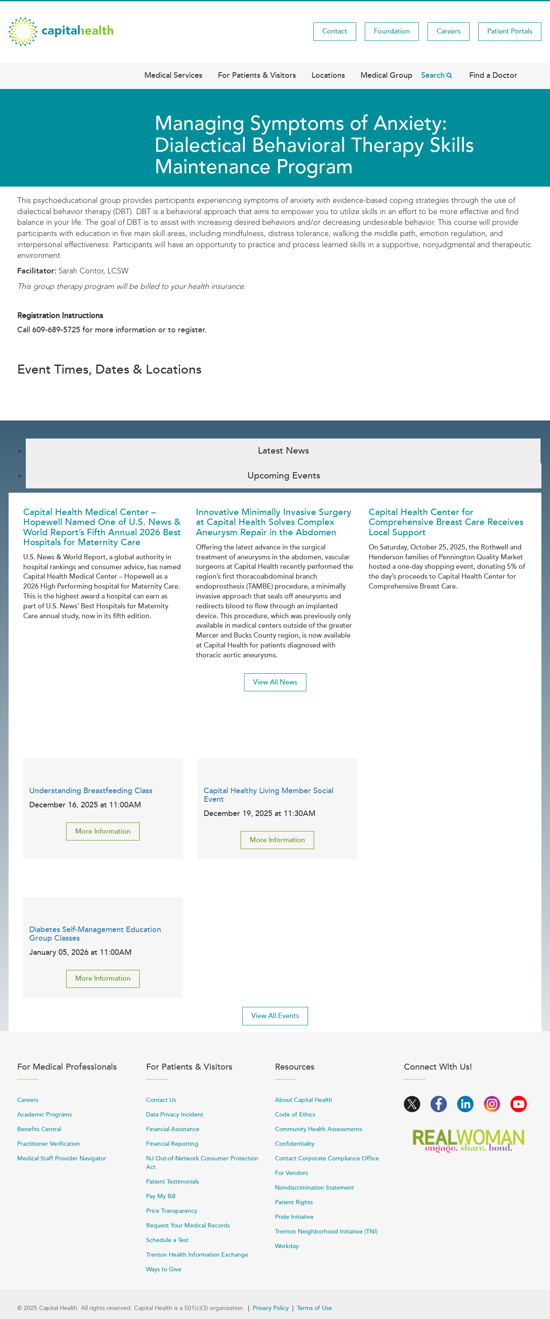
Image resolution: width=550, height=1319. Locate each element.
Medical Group (386, 75)
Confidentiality (295, 1143)
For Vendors (291, 1173)
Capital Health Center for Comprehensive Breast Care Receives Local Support (446, 522)
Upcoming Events (284, 475)
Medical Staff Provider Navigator (61, 1158)
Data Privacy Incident (174, 1114)
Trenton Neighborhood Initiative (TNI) (326, 1231)
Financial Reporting (172, 1143)
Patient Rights (294, 1202)
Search (433, 75)
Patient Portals (509, 31)
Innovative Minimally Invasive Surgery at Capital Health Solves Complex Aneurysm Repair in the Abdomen (273, 522)
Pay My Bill (160, 1196)
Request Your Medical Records (188, 1225)
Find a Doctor (493, 75)
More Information (103, 831)
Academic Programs (44, 1114)
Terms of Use (314, 1308)
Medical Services (173, 75)
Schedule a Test (167, 1240)
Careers (449, 31)
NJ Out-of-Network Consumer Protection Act (202, 1163)
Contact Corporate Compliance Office (327, 1158)
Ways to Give (163, 1269)
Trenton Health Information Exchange (197, 1254)
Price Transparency (171, 1211)
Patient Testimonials (172, 1181)
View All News (275, 682)
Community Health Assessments (318, 1129)
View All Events (275, 1016)
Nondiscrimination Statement (314, 1187)
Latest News (283, 450)
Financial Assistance (172, 1129)
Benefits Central (39, 1129)
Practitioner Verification (48, 1143)
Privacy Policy (271, 1308)
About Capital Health (303, 1100)
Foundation (392, 31)
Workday (287, 1246)
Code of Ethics (295, 1114)
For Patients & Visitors (257, 75)
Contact (334, 31)
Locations (328, 75)
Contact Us (161, 1100)
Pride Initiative (294, 1217)
